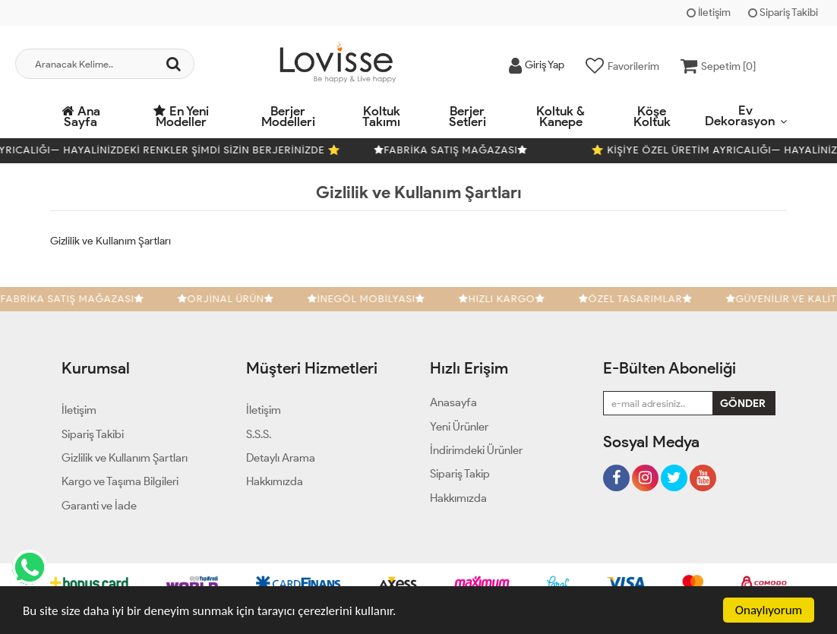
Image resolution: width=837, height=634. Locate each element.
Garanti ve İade (99, 506)
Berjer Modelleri (288, 116)
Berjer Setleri (467, 116)
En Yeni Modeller (181, 116)
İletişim (709, 12)
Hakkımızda (458, 498)
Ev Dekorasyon (740, 115)
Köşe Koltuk (652, 116)
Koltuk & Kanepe (560, 116)
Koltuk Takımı (381, 116)
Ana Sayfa (81, 116)
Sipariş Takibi (783, 12)
